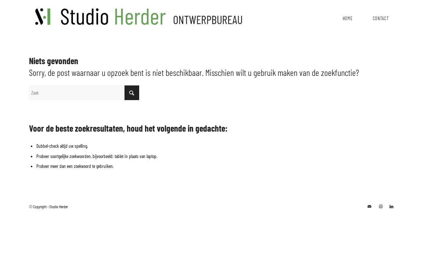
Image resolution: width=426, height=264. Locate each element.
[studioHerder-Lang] (137, 14)
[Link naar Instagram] (380, 206)
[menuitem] (347, 16)
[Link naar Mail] (369, 206)
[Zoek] (84, 92)
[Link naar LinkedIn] (391, 206)
